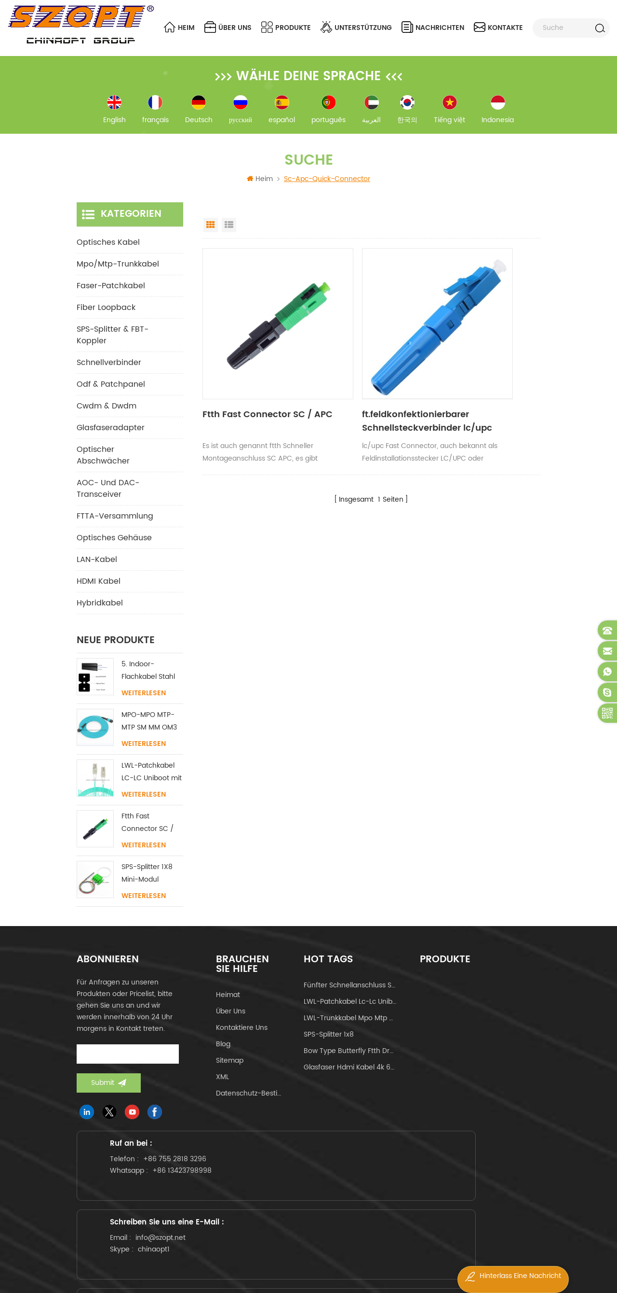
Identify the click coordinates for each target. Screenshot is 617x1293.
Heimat (228, 1003)
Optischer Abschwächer (103, 463)
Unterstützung (356, 27)
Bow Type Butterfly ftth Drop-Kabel (350, 1059)
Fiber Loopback (106, 315)
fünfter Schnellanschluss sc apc (350, 993)
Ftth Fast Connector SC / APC (251, 384)
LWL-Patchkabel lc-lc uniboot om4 (350, 1009)
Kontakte (498, 27)
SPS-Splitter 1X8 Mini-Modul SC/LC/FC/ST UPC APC (151, 882)
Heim (179, 27)
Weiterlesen (143, 701)
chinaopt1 (325, 1213)
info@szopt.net (332, 1201)
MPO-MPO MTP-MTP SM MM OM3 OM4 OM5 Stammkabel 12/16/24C (149, 729)
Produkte (286, 27)
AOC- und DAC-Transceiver (108, 497)
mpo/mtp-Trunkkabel (118, 272)
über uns (228, 27)
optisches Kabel (108, 250)
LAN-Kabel (97, 568)
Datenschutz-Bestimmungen (250, 1101)
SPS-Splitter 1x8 (329, 1042)
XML (222, 1085)
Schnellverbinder (109, 371)
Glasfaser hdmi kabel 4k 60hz (350, 1075)
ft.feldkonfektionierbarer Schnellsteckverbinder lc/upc (364, 384)
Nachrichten (433, 27)
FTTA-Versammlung (115, 524)
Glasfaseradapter (111, 436)
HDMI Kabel (99, 589)
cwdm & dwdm (106, 414)
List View (229, 233)
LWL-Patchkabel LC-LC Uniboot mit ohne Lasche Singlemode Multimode (151, 780)
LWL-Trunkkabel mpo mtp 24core (350, 1026)
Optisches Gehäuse (114, 546)
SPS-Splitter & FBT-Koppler (112, 343)
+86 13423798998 (153, 1220)
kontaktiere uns (242, 1035)
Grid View (210, 233)
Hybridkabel (100, 611)
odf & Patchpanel (111, 392)
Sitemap (229, 1068)
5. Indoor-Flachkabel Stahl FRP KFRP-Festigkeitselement (152, 679)
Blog (223, 1052)
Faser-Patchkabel (111, 294)
